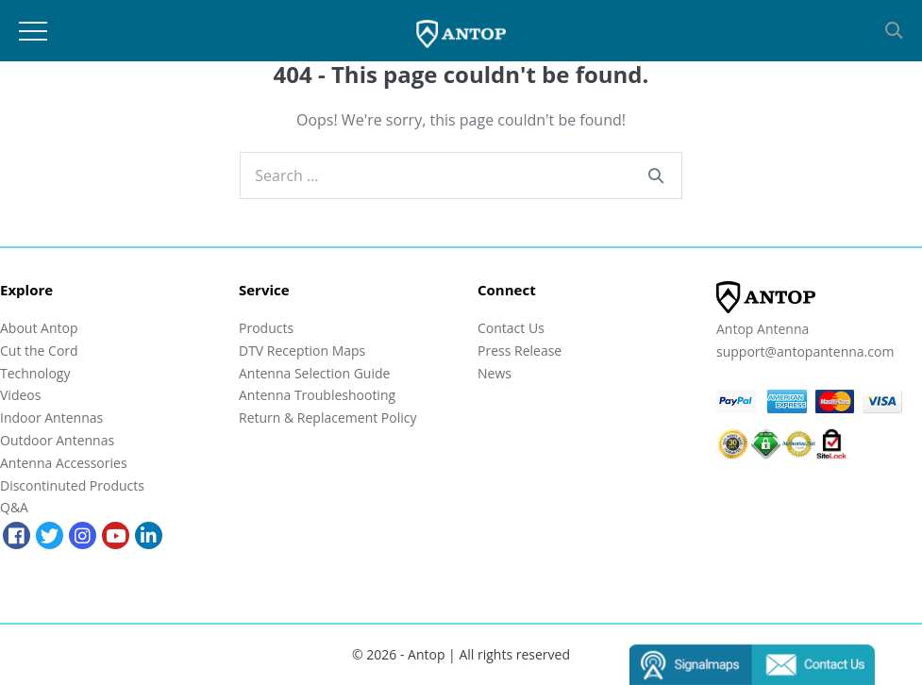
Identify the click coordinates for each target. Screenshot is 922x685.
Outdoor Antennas (57, 440)
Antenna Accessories (63, 463)
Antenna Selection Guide (314, 373)
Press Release (520, 350)
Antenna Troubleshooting (317, 395)
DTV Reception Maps (302, 350)
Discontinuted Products (72, 485)
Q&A (14, 507)
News (494, 373)
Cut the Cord (39, 350)
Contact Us (511, 328)
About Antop (38, 328)
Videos (20, 395)
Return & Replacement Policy (327, 417)
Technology (35, 373)
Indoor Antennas (51, 417)
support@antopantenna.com (805, 351)
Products (266, 328)
